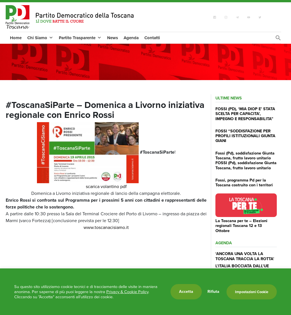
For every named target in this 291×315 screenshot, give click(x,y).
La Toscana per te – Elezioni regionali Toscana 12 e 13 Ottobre (241, 226)
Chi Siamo (40, 38)
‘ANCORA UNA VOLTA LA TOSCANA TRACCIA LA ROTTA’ (244, 256)
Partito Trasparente (80, 38)
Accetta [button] (186, 292)
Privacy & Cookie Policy (127, 292)
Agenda (131, 38)
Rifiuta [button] (213, 291)
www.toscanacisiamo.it (106, 227)
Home (16, 38)
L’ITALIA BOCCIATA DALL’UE (242, 266)
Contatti (152, 38)
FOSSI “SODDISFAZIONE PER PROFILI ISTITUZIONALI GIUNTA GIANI (245, 136)
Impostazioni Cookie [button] (251, 292)
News (112, 38)
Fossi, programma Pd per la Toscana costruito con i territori (244, 182)
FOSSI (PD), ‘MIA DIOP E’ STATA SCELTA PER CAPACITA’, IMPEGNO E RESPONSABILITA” (245, 114)
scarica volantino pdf (106, 186)
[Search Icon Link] (278, 39)
